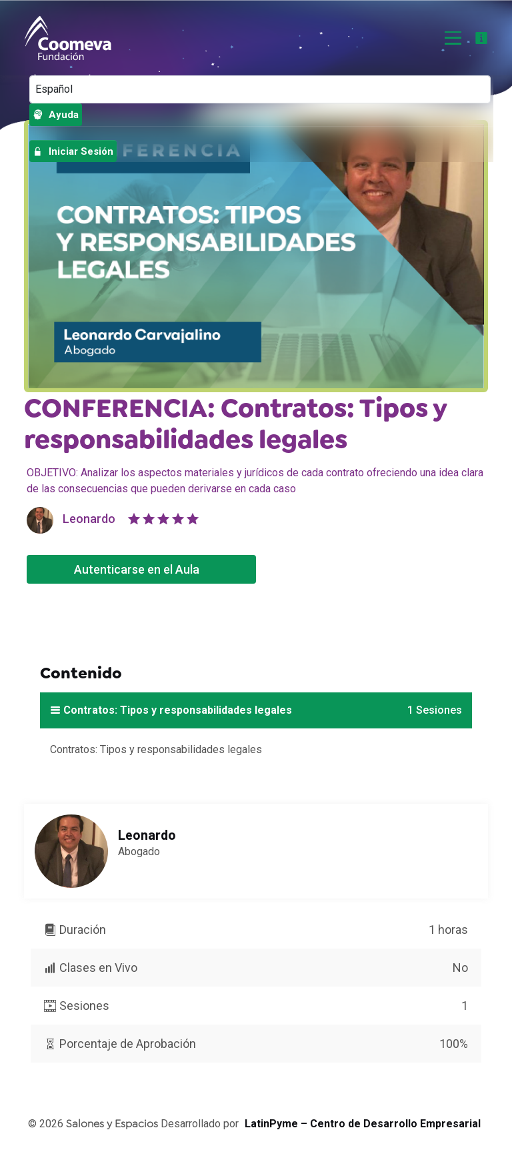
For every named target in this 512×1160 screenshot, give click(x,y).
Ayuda (56, 115)
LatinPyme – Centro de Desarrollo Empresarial (363, 1125)
